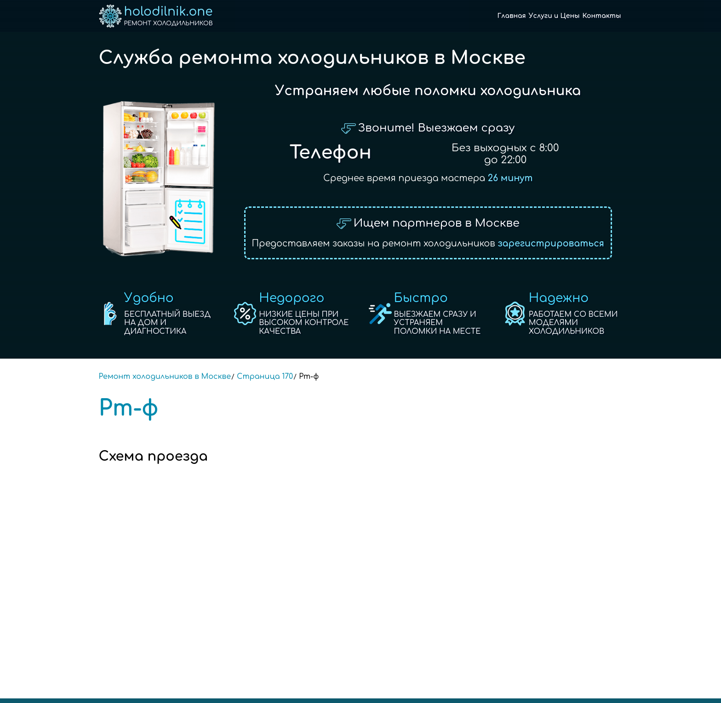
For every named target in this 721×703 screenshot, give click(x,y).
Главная (512, 15)
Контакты (602, 15)
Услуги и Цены (554, 15)
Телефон (331, 153)
